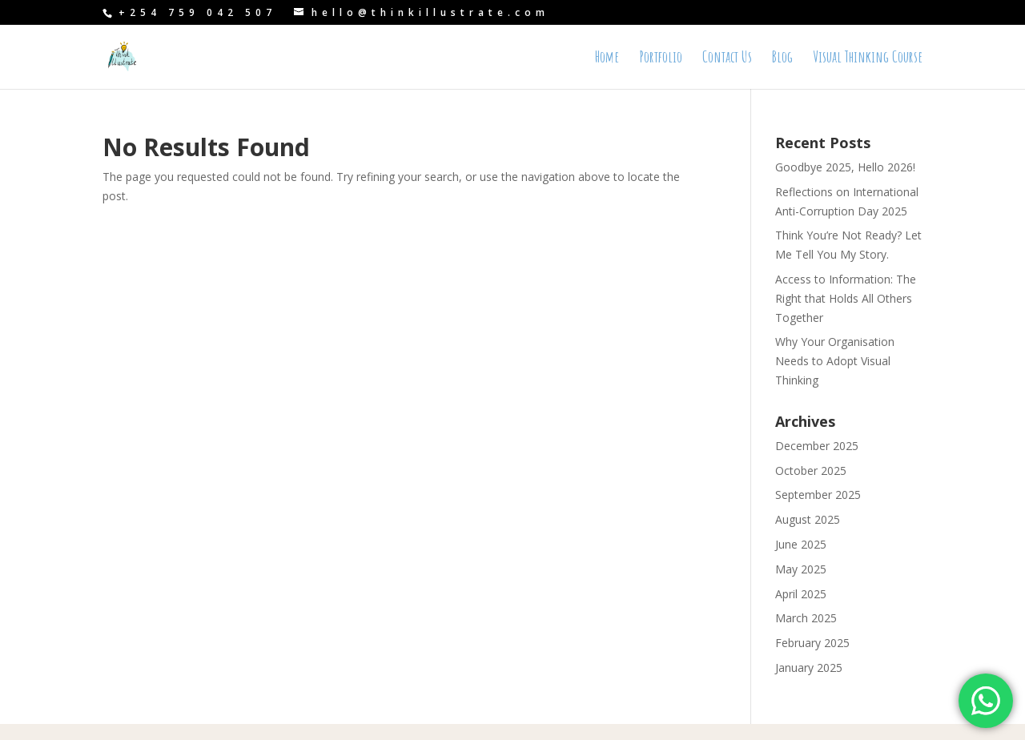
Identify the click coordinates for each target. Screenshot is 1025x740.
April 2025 (800, 593)
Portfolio (660, 58)
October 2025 (810, 470)
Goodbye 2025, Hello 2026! (845, 167)
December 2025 (816, 445)
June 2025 (800, 544)
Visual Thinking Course (867, 58)
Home (607, 58)
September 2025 (818, 494)
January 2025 (808, 667)
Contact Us (727, 58)
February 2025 (812, 642)
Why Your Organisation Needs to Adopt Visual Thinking (834, 361)
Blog (782, 58)
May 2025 (800, 569)
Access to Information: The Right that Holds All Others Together (845, 298)
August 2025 (807, 519)
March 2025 (806, 617)
